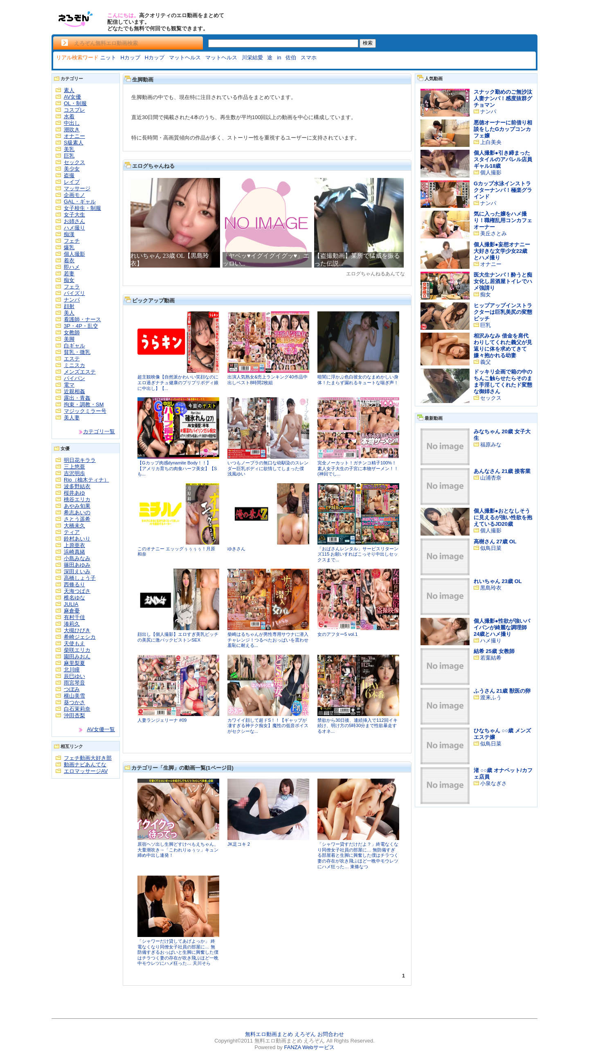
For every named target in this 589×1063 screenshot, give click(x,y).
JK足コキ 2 (238, 844)
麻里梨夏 (74, 663)
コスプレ (74, 110)
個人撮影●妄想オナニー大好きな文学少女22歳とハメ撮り (502, 251)
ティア (72, 532)
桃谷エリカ (77, 499)
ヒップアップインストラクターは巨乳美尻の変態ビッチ (503, 312)
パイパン (74, 378)
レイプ (72, 182)
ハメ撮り (74, 228)
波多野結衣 (77, 486)
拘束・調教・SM (84, 404)
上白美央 (490, 142)
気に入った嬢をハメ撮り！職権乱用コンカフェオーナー (503, 220)
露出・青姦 (77, 398)
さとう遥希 (77, 519)
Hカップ (130, 57)
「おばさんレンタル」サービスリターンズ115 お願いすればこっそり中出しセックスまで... (357, 554)
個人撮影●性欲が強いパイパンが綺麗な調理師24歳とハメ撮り (502, 627)
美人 (69, 313)
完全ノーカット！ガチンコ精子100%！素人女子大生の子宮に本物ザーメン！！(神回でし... (357, 468)
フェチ (72, 241)
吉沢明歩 (74, 473)
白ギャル (74, 345)
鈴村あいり (77, 539)
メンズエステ (80, 372)
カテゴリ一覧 (99, 431)
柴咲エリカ (77, 650)
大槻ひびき (77, 630)
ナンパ (72, 300)
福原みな (490, 444)
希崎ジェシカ (80, 637)
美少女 (72, 169)
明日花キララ (80, 460)
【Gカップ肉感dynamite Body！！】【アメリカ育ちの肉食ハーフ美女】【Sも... (177, 468)
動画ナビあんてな (85, 764)
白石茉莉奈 (77, 709)
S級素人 (73, 143)
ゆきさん (236, 548)
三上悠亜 (74, 467)
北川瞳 (72, 670)
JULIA (71, 604)
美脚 (69, 339)
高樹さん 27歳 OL (495, 541)
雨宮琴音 (74, 683)
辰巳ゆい (74, 676)
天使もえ (74, 643)
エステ (72, 359)
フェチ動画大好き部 (88, 758)
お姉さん (74, 221)
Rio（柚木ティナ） (86, 480)
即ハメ (72, 267)
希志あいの (77, 512)
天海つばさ (77, 591)
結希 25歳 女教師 (494, 651)
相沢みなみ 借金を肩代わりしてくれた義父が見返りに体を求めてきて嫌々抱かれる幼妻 (503, 345)
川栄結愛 (252, 57)
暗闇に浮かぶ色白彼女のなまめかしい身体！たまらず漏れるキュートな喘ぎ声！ (357, 379)
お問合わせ (330, 1034)
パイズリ (74, 293)
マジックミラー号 (85, 411)
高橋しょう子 (80, 578)
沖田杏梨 (74, 715)
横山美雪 (74, 696)
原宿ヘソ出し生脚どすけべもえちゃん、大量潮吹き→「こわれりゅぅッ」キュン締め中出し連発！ (177, 850)
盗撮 (69, 175)
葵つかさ (74, 702)
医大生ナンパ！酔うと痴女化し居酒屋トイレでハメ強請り (503, 281)
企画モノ (74, 195)
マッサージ (77, 188)
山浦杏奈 (490, 478)
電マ (69, 385)
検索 (368, 43)
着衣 (69, 260)
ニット (108, 57)
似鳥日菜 (490, 548)
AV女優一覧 (101, 729)
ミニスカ (74, 365)
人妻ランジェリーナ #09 (162, 720)
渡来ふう (490, 697)
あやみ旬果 (77, 506)
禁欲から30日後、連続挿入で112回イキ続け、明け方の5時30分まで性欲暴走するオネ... (357, 726)
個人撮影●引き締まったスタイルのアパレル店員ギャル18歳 (503, 159)
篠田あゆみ (77, 565)
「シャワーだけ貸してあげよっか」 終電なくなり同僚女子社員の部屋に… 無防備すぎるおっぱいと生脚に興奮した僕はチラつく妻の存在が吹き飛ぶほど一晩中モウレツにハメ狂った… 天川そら (177, 952)
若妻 (69, 273)
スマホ (309, 57)
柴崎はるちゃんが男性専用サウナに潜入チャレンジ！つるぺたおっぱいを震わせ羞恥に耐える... (267, 640)
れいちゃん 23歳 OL (498, 581)
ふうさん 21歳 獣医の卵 (502, 691)
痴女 (69, 280)
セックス (74, 162)
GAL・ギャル (80, 201)
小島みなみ (77, 558)
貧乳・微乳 (77, 352)
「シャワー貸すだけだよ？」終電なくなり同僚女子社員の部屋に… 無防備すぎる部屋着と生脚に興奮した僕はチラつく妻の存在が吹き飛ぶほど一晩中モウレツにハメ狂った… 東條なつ (357, 855)
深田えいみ (77, 571)
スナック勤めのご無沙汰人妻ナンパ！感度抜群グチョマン (503, 98)
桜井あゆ (74, 493)
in (279, 57)
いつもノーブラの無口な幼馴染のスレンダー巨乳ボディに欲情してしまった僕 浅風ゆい (267, 468)
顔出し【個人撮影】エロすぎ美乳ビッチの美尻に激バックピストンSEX (177, 637)
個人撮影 (74, 254)
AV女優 (72, 97)
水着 (69, 116)
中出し (72, 123)
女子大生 (74, 215)
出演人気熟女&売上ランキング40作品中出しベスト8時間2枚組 (267, 379)
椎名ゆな (74, 598)
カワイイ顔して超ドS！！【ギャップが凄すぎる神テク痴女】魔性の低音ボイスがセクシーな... (267, 726)
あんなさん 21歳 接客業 (502, 471)
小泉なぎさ (493, 783)
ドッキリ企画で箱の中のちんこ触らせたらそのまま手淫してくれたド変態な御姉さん (503, 381)
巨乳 (69, 156)
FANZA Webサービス (309, 1047)
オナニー (74, 136)
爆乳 (69, 247)
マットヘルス (185, 57)
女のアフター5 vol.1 (337, 634)
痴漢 (69, 234)
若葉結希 (490, 658)
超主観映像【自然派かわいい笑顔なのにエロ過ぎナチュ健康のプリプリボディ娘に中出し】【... (177, 382)
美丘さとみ (493, 233)
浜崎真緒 (74, 552)
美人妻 (72, 417)
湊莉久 (72, 624)
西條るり (74, 584)
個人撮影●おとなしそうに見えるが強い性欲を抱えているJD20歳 (503, 517)
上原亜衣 (74, 545)
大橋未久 (74, 525)
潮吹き (72, 129)
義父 (485, 362)
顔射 (69, 306)
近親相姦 (74, 391)
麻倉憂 (72, 611)
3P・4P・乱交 (81, 326)
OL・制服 (75, 103)
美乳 (69, 149)
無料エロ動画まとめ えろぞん (280, 1034)
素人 (69, 90)
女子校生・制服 (82, 208)
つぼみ (72, 689)
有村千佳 (74, 617)
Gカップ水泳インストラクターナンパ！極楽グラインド (503, 190)
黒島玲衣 (490, 588)
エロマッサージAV (86, 771)
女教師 (72, 332)
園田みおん (77, 656)
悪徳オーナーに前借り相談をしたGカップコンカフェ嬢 (503, 129)
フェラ (72, 287)
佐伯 (291, 57)
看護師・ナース (82, 319)
